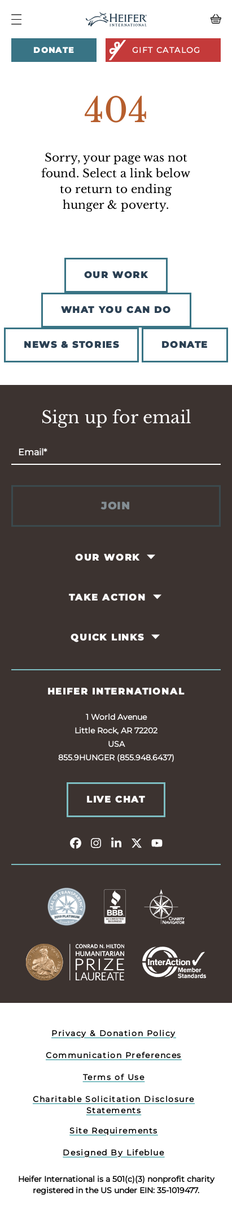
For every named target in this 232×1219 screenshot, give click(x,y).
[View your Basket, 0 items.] (194, 19)
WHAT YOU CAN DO (116, 309)
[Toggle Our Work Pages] (152, 557)
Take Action (107, 597)
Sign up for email (116, 417)
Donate (53, 50)
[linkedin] (116, 842)
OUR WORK (116, 275)
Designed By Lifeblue (113, 1153)
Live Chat (115, 799)
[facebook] (75, 842)
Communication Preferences (114, 1055)
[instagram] (96, 842)
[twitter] (136, 842)
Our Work (107, 557)
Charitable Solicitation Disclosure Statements (114, 1104)
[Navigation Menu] (16, 19)
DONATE (184, 344)
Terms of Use (114, 1077)
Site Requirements (113, 1131)
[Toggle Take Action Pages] (157, 597)
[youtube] (157, 842)
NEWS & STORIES (71, 344)
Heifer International (116, 691)
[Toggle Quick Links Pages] (156, 637)
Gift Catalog (154, 50)
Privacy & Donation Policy (113, 1033)
